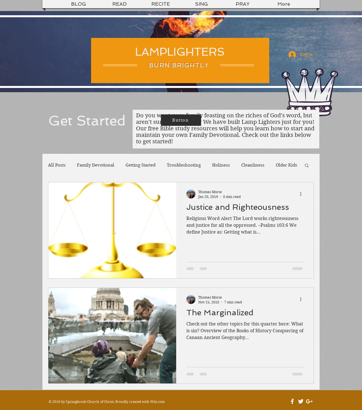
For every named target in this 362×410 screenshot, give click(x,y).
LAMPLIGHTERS (180, 51)
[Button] (181, 120)
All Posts (57, 165)
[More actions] (302, 194)
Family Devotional (95, 165)
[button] (306, 166)
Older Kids (286, 165)
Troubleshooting (184, 165)
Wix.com (157, 402)
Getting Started (141, 165)
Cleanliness (252, 165)
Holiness (221, 165)
